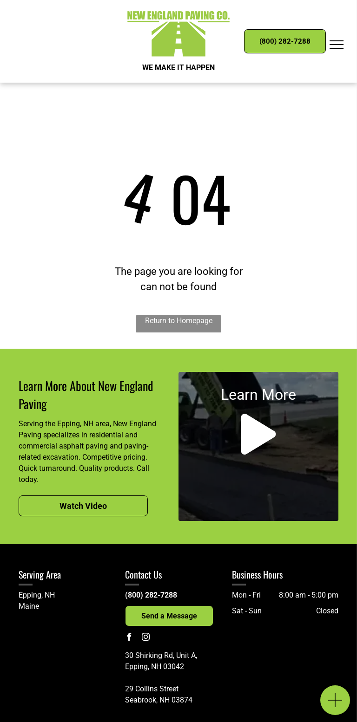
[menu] (336, 45)
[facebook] (129, 638)
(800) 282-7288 (151, 595)
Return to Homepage (178, 320)
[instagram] (145, 638)
